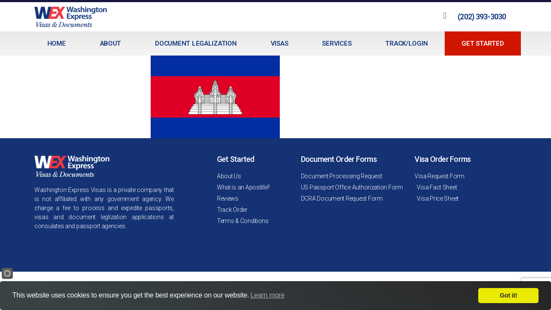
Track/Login (406, 43)
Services (336, 43)
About (110, 43)
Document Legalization (195, 43)
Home (56, 43)
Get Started (482, 43)
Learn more (268, 295)
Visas (279, 43)
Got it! (508, 295)
